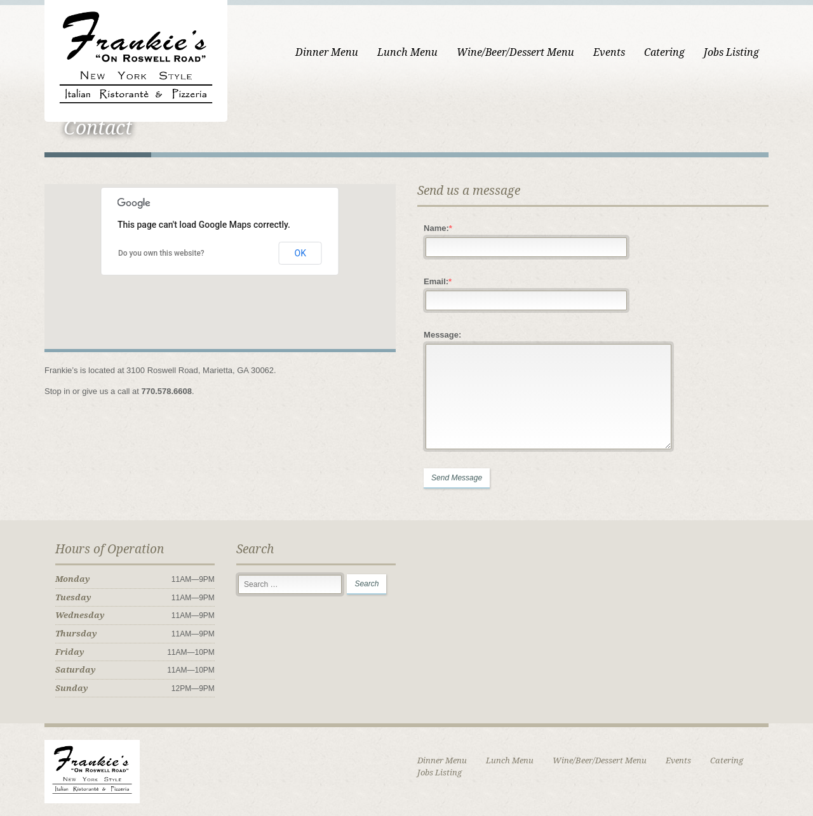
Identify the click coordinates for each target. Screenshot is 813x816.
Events (609, 52)
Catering (664, 52)
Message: (442, 334)
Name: (438, 228)
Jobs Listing (731, 52)
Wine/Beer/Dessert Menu (515, 52)
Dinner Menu (326, 52)
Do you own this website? (161, 253)
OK (300, 253)
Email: (438, 281)
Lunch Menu (407, 52)
